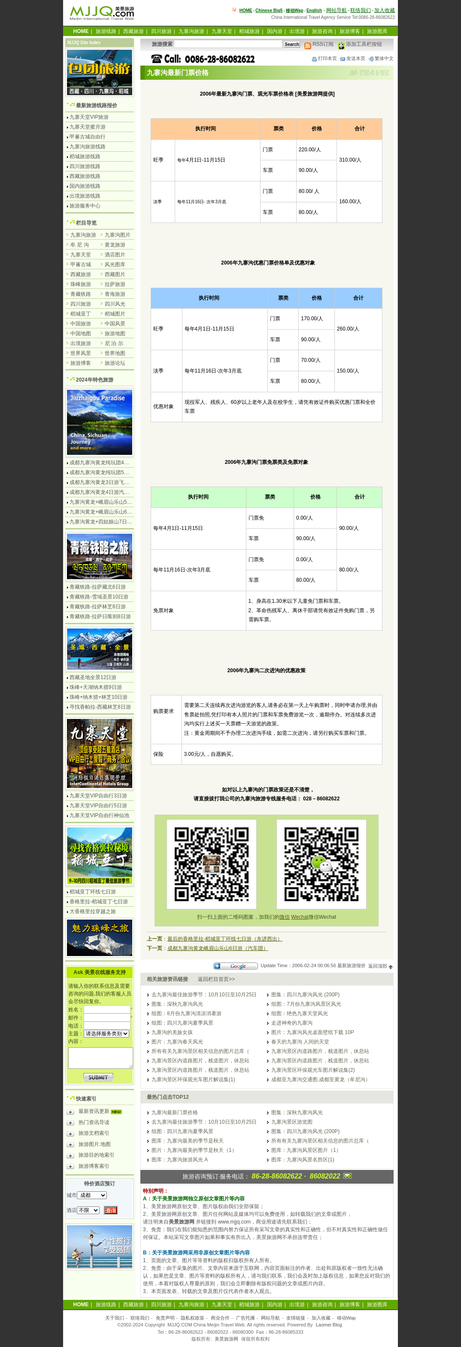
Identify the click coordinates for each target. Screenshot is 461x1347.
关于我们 (114, 1317)
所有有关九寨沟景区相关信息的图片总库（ (200, 1051)
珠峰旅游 (80, 284)
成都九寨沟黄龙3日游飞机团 (102, 482)
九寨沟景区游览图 (291, 1122)
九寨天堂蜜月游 (88, 127)
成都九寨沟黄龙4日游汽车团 (102, 492)
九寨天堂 (222, 31)
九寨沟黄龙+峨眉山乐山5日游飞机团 (111, 502)
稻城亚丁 (80, 314)
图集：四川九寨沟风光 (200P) (305, 995)
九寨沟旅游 (191, 31)
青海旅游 (115, 294)
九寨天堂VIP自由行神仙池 (99, 815)
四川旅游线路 (85, 166)
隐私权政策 (192, 1317)
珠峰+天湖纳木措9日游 (96, 687)
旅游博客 (350, 31)
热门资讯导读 (88, 1123)
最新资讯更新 (96, 1112)
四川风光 (115, 304)
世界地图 (115, 353)
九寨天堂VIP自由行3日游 (98, 796)
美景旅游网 (226, 1338)
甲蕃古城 (80, 265)
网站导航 (336, 10)
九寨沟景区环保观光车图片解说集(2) (313, 1070)
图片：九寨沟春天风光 (177, 1042)
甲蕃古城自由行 (88, 137)
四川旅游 (161, 31)
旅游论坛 (115, 363)
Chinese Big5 (268, 10)
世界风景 (80, 353)
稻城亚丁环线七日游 (93, 892)
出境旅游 (80, 343)
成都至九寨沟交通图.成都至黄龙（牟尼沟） (320, 1079)
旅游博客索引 (88, 1167)
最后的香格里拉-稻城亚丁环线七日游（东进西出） (224, 939)
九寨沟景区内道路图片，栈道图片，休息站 (320, 1051)
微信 (284, 917)
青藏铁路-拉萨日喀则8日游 (100, 616)
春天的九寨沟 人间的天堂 (300, 1042)
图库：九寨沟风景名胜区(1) (302, 1160)
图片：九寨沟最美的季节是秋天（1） (194, 1150)
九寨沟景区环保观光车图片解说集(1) (193, 1079)
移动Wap (346, 1317)
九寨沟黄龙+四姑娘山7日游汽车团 (109, 522)
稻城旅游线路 (85, 156)
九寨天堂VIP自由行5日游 (98, 806)
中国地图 (80, 334)
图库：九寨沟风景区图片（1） (306, 1150)
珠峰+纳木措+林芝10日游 (98, 697)
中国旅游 (80, 324)
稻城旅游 (249, 31)
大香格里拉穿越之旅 (93, 911)
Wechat (299, 917)
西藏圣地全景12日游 (93, 677)
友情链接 (295, 1317)
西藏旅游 (133, 31)
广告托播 (245, 1317)
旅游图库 (377, 31)
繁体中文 (381, 58)
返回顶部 (381, 965)
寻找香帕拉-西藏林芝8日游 (100, 707)
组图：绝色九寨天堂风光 (299, 1013)
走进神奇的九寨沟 (291, 1023)
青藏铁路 (80, 294)
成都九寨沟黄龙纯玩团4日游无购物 (110, 463)
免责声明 (165, 1317)
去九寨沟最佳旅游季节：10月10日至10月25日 (204, 995)
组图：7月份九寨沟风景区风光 (306, 1004)
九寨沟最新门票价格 (175, 1112)
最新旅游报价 (351, 965)
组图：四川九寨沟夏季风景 (182, 1023)
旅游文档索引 (88, 1134)
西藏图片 (115, 274)
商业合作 (220, 1317)
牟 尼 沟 (79, 245)
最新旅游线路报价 (96, 105)
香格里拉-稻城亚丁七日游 (99, 902)
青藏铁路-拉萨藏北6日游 (98, 587)
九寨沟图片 (117, 235)
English (314, 10)
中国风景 (115, 324)
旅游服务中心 (85, 206)
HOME (246, 10)
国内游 (274, 31)
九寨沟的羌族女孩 (172, 1032)
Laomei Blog (329, 1324)
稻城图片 (115, 314)
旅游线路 (106, 31)
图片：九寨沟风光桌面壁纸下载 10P (312, 1032)
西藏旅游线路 (85, 176)
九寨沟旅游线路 (88, 147)
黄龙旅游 (115, 245)
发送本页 (352, 58)
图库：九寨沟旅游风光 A (180, 1160)
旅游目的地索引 (91, 1156)
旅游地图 (115, 334)
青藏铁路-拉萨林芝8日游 (98, 607)
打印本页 (324, 58)
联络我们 (360, 10)
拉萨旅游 (115, 284)
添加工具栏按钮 (360, 44)
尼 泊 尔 (114, 343)
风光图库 (115, 265)
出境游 (297, 31)
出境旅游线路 (85, 196)
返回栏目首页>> (216, 979)
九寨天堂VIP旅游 (89, 117)
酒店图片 (115, 255)
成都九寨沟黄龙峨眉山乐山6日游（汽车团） (217, 948)
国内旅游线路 (85, 186)
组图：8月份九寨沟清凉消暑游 (186, 1013)
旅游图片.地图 (89, 1145)
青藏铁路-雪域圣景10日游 (99, 597)
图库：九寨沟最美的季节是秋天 (188, 1141)
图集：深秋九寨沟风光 (177, 1004)
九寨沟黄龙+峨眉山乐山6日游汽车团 (111, 512)
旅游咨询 (322, 31)
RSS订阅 (319, 44)
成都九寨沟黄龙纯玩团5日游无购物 (110, 472)
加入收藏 (384, 10)
